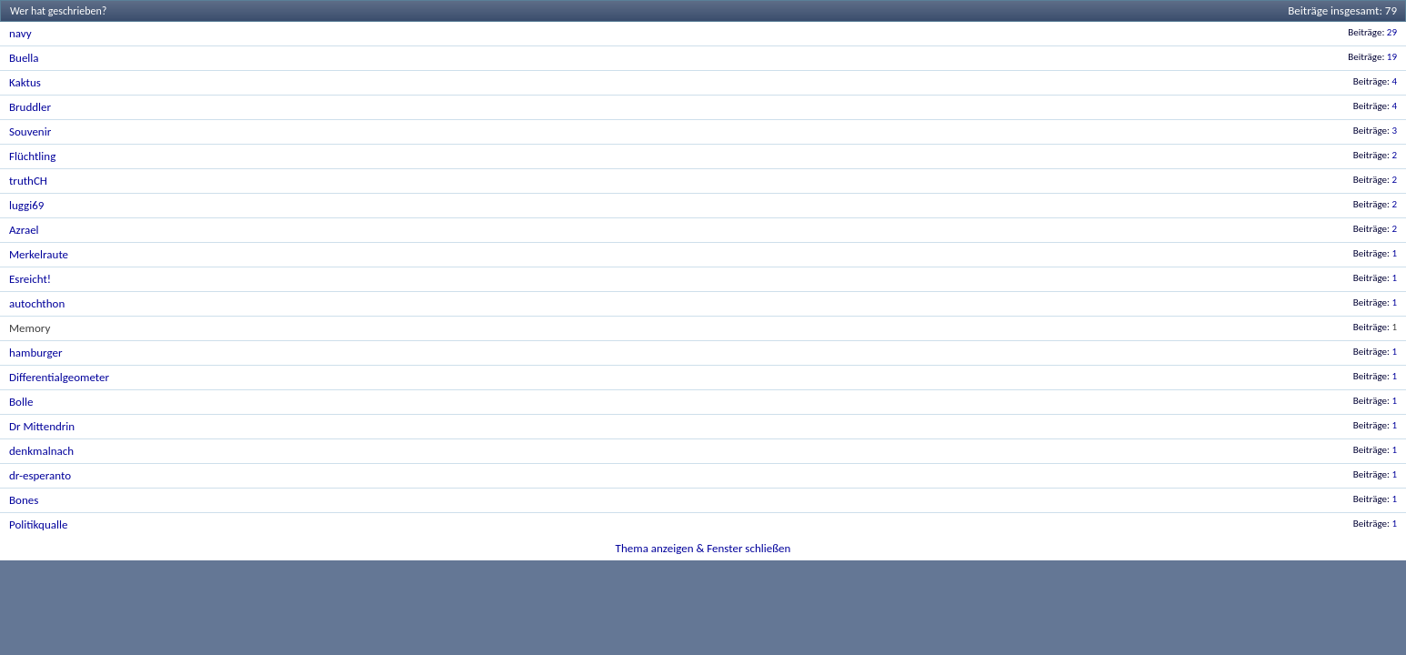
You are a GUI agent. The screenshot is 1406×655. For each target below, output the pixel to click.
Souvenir (30, 131)
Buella (24, 58)
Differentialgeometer (59, 377)
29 (1392, 32)
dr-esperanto (40, 475)
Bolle (21, 401)
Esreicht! (30, 279)
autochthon (37, 303)
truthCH (28, 180)
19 (1392, 57)
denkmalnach (41, 451)
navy (20, 33)
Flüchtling (32, 156)
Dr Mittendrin (42, 426)
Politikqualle (38, 524)
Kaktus (25, 82)
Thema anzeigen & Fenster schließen (703, 548)
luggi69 (26, 205)
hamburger (35, 352)
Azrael (24, 230)
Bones (23, 500)
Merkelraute (38, 254)
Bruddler (30, 107)
